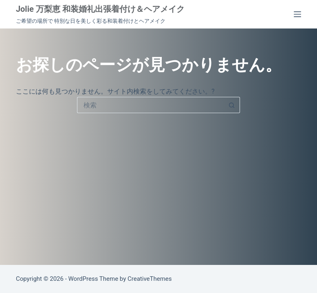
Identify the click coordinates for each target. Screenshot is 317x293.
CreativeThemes (150, 278)
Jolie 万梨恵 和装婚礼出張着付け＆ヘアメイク (100, 9)
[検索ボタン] (232, 105)
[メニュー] (297, 14)
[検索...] (150, 105)
